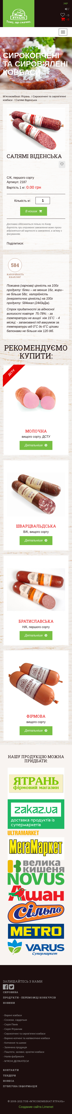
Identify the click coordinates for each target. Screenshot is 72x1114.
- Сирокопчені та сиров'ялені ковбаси (24, 1033)
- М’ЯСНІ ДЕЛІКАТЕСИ (16, 1061)
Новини (9, 1002)
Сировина (10, 992)
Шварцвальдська (36, 526)
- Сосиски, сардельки (15, 1019)
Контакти (11, 1069)
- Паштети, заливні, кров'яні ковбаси (23, 1051)
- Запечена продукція (15, 1047)
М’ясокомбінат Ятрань (16, 96)
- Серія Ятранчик (12, 1029)
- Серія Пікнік (10, 1024)
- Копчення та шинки (14, 1042)
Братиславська (36, 621)
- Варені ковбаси (12, 1015)
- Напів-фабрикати (13, 1056)
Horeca (8, 1080)
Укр (66, 3)
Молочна (36, 431)
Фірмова (36, 716)
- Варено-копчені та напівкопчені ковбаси (26, 1038)
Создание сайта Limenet (36, 1106)
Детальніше (36, 445)
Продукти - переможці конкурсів (29, 997)
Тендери (9, 1075)
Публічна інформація (20, 1086)
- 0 (64, 15)
